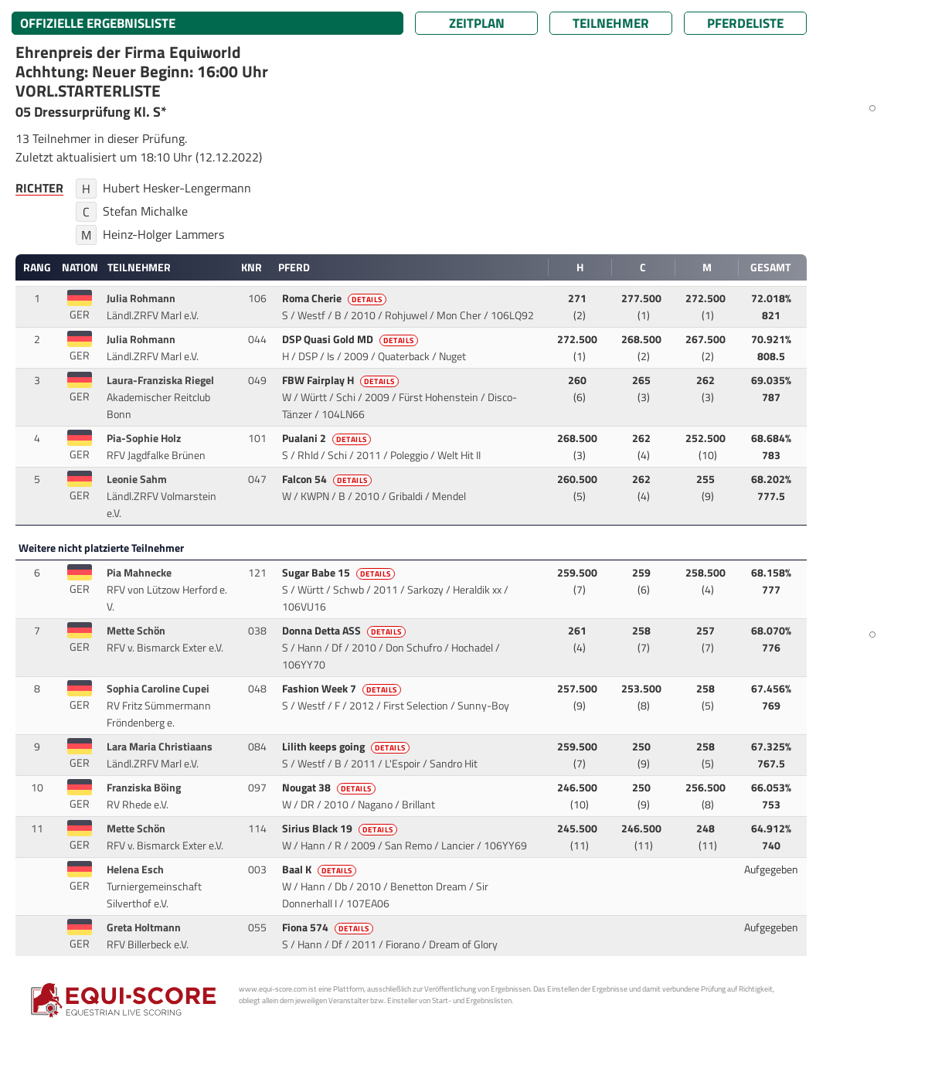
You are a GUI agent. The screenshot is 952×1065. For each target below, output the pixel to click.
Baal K (320, 869)
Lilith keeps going (347, 746)
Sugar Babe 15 (339, 572)
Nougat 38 (330, 787)
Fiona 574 (329, 927)
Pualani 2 (327, 438)
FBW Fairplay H (341, 380)
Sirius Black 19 (341, 828)
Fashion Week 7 (342, 688)
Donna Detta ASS (345, 630)
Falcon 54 (328, 479)
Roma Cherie (335, 298)
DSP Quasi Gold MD (351, 339)
